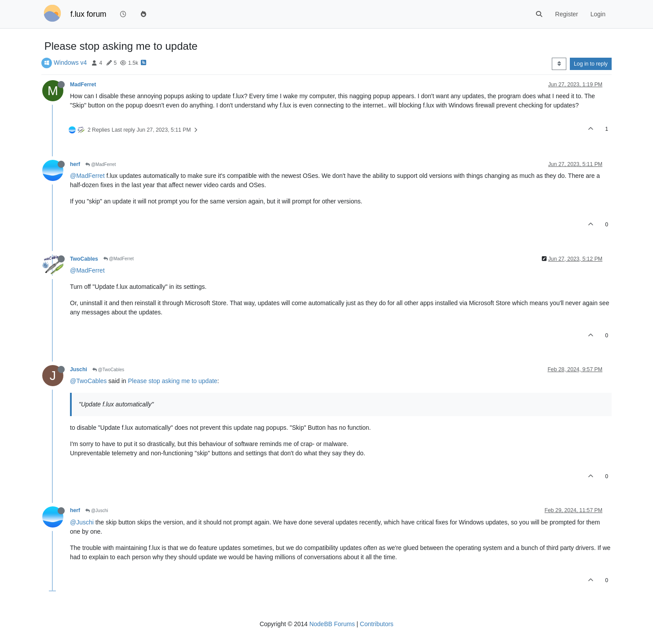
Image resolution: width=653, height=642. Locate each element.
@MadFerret (100, 164)
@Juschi (96, 510)
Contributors (376, 623)
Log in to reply (591, 64)
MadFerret (83, 84)
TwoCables (84, 259)
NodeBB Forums (332, 623)
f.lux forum (88, 14)
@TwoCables (108, 369)
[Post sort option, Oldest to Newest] (559, 64)
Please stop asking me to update (172, 380)
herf (75, 164)
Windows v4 (70, 62)
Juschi (78, 369)
